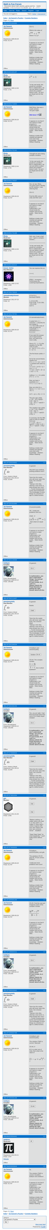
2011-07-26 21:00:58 (10, 560)
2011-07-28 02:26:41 (10, 990)
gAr (5, 798)
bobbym (7, 563)
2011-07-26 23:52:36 (10, 706)
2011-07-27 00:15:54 (10, 795)
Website (6, 1159)
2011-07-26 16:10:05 (10, 503)
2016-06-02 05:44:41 (10, 1136)
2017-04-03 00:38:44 (10, 1166)
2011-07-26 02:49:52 (10, 462)
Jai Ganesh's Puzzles (16, 18)
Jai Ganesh (8, 26)
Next (12, 20)
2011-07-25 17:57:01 (10, 314)
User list (11, 10)
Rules (18, 10)
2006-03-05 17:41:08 (10, 233)
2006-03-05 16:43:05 (10, 23)
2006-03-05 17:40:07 (10, 180)
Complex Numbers (31, 18)
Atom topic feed (40, 1224)
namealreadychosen (11, 295)
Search (24, 10)
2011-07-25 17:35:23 (10, 292)
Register (31, 10)
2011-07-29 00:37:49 (10, 1033)
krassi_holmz (8, 268)
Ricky (6, 75)
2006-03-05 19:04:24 (10, 265)
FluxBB (43, 1227)
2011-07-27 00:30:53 (10, 847)
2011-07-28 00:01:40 (10, 900)
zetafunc (7, 1139)
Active (34, 14)
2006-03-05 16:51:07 (10, 72)
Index (5, 10)
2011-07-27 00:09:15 (10, 753)
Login (37, 10)
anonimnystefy (9, 466)
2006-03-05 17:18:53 (10, 104)
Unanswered (41, 14)
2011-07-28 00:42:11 (10, 952)
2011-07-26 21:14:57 (10, 598)
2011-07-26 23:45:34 (10, 644)
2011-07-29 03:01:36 (10, 1098)
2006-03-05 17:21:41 (10, 150)
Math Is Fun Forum (13, 4)
